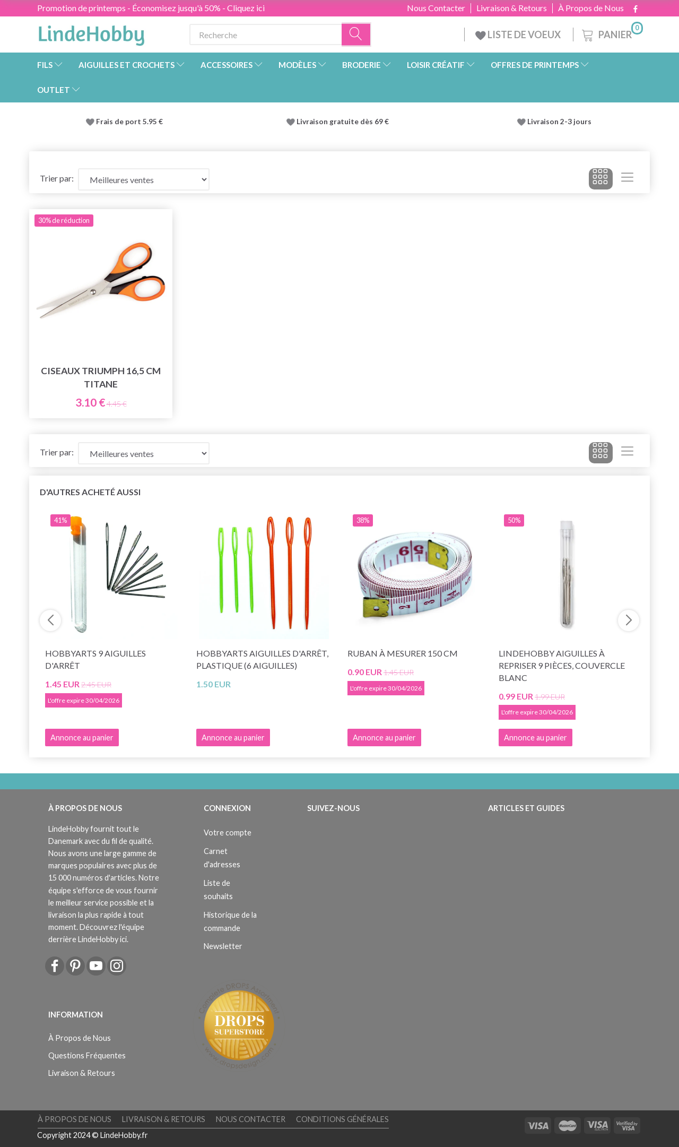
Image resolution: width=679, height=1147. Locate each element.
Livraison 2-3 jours (559, 121)
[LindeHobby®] (91, 32)
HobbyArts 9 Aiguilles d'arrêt (95, 659)
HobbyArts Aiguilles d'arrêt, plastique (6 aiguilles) (262, 659)
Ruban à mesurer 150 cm (402, 653)
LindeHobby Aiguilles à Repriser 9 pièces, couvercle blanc (562, 665)
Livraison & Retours (511, 8)
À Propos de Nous (591, 8)
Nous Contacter (436, 8)
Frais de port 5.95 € (129, 121)
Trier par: (57, 178)
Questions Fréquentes (87, 1055)
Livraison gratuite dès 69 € (344, 121)
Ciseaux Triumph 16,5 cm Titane (101, 377)
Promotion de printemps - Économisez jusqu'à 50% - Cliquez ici (151, 8)
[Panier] (611, 33)
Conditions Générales (342, 1119)
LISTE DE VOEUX (518, 34)
